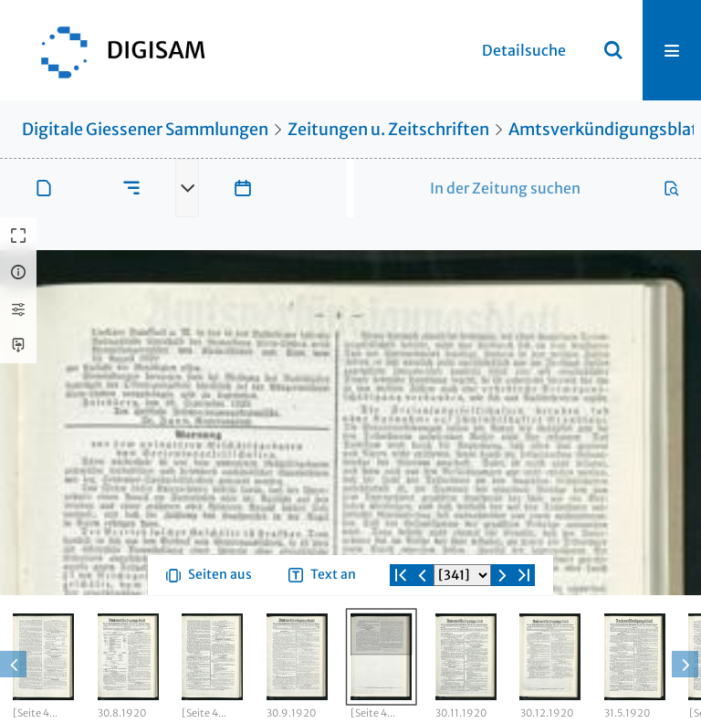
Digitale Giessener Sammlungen (145, 129)
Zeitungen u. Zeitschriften (388, 129)
